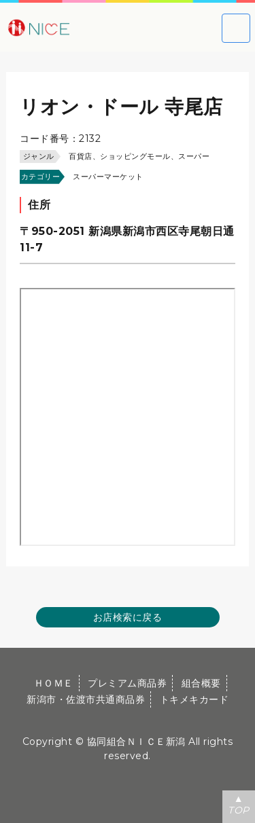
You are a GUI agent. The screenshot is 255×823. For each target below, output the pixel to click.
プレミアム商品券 (127, 683)
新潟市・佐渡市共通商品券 (86, 699)
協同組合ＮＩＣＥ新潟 (136, 741)
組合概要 (201, 683)
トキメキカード (194, 699)
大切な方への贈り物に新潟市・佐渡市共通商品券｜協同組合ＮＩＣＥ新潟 (81, 27)
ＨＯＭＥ (53, 683)
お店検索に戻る (128, 617)
